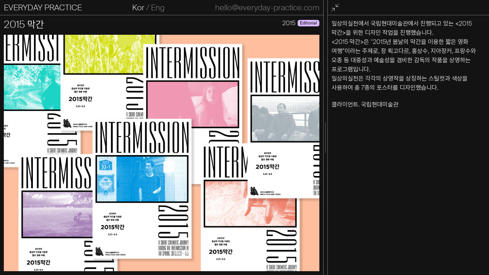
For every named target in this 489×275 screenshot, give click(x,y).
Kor (138, 7)
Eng (158, 7)
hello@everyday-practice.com (267, 7)
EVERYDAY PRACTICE (43, 7)
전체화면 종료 (336, 7)
